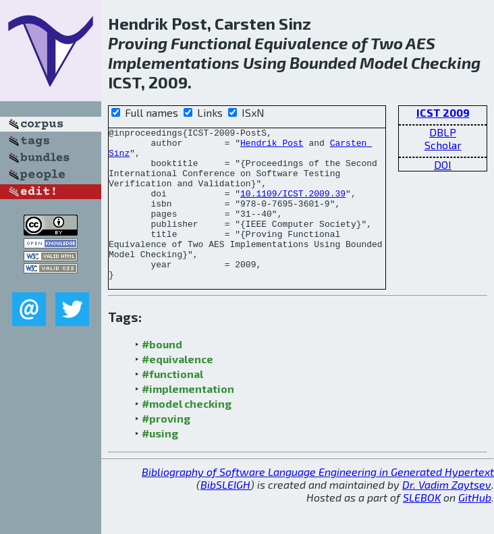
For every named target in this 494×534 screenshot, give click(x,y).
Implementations (174, 62)
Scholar (443, 144)
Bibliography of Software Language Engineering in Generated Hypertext (318, 502)
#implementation (188, 418)
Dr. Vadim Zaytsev (446, 514)
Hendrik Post (272, 146)
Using (264, 62)
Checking (446, 62)
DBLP (442, 132)
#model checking (186, 433)
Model (384, 62)
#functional (172, 404)
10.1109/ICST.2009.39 (293, 207)
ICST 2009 (443, 112)
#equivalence (177, 389)
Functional (211, 43)
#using (160, 463)
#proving (166, 448)
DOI (442, 164)
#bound (162, 374)
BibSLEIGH (225, 514)
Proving (137, 43)
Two (386, 43)
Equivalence (301, 43)
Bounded (323, 62)
